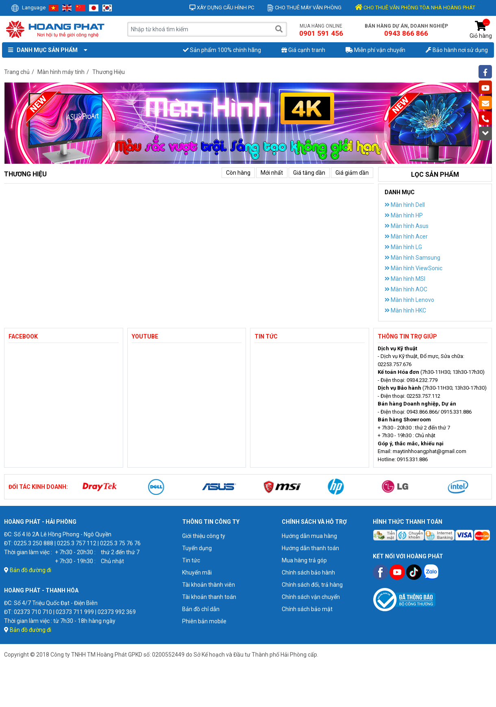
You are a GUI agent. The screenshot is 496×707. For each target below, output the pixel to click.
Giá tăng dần (309, 172)
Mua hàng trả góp (304, 560)
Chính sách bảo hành (308, 572)
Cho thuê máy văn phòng (305, 7)
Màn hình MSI (405, 278)
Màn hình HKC (405, 310)
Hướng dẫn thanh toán (310, 548)
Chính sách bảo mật (307, 609)
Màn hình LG (403, 247)
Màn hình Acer (406, 236)
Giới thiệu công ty (203, 536)
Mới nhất (272, 172)
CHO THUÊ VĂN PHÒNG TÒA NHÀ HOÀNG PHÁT (415, 7)
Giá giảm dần (352, 172)
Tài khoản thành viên (208, 584)
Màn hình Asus (407, 226)
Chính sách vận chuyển (311, 597)
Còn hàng (238, 172)
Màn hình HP (404, 215)
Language (28, 7)
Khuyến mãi (197, 572)
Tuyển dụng (197, 548)
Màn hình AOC (406, 289)
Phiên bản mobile (204, 621)
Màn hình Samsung (412, 257)
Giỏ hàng (481, 30)
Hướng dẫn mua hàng (309, 536)
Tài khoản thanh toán (209, 597)
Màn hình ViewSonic (413, 268)
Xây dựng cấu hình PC (221, 7)
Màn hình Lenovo (409, 300)
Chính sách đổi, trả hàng (312, 584)
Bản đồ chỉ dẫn (201, 609)
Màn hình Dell (405, 205)
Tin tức (191, 560)
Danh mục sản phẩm (46, 50)
